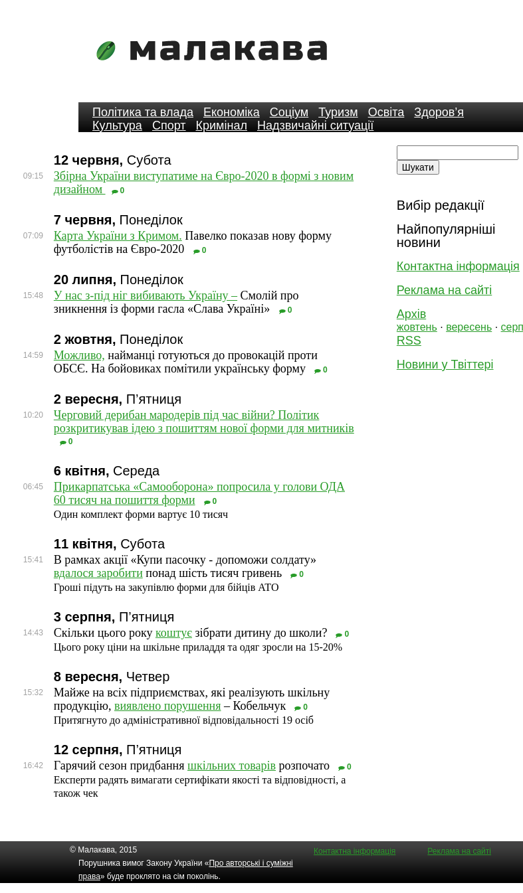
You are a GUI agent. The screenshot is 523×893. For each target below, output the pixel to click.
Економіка (231, 112)
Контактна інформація (458, 266)
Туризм (338, 112)
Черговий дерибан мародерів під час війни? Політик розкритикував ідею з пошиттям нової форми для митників (204, 421)
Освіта (386, 112)
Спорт (169, 125)
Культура (117, 125)
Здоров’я (439, 112)
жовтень (417, 327)
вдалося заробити (98, 573)
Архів (411, 314)
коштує (174, 632)
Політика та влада (142, 112)
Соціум (289, 112)
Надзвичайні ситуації (315, 125)
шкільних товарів (231, 765)
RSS (409, 340)
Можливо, (79, 355)
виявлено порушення (167, 705)
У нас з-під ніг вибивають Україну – (145, 295)
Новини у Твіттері (445, 364)
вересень (469, 327)
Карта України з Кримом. (118, 235)
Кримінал (221, 125)
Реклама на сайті (444, 290)
